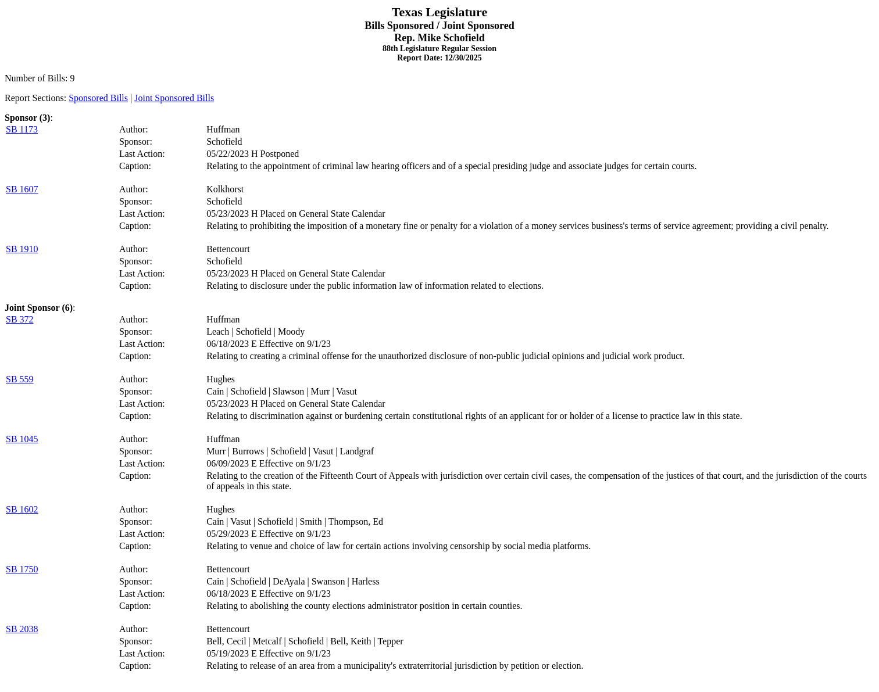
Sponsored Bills (98, 98)
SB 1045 (22, 439)
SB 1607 (22, 189)
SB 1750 (22, 569)
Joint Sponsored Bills (174, 98)
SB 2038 (22, 629)
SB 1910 (22, 249)
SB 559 (20, 379)
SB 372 (20, 319)
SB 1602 (22, 509)
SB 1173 (22, 129)
